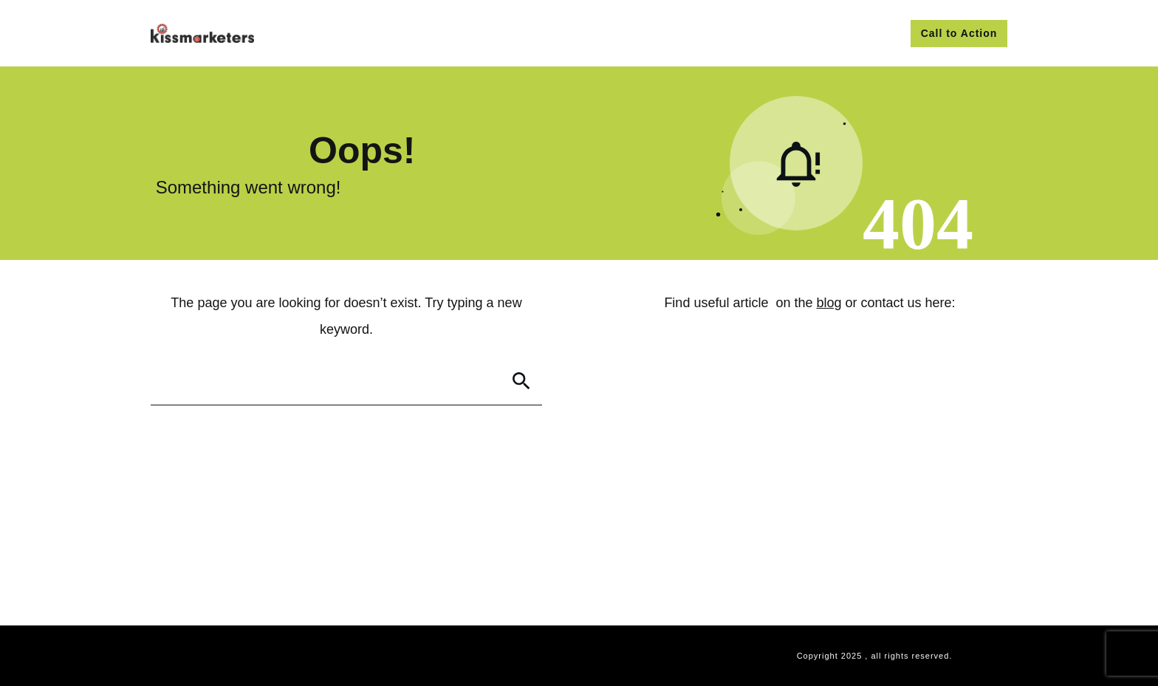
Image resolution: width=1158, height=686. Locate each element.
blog (829, 302)
